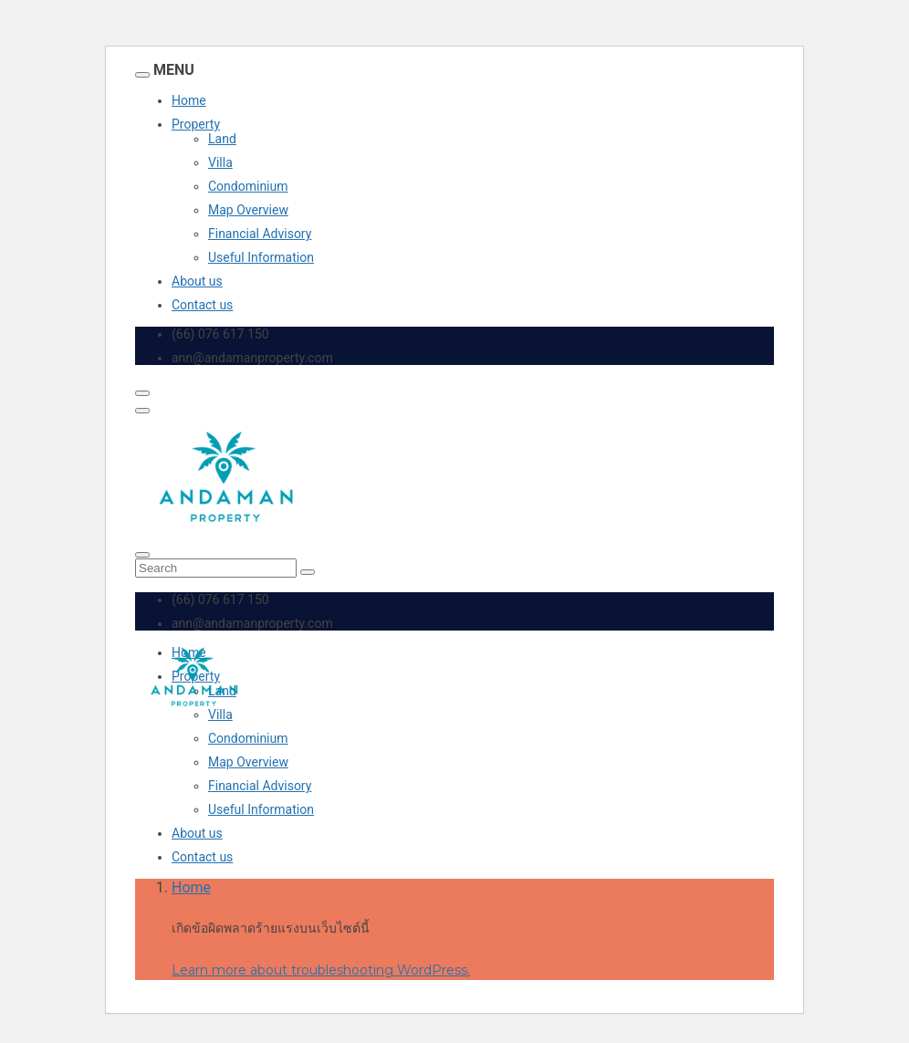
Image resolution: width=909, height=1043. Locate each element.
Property (196, 124)
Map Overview (248, 210)
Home (189, 100)
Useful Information (261, 257)
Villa (220, 162)
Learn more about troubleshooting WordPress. (321, 970)
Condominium (248, 186)
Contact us (202, 304)
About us (197, 281)
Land (222, 138)
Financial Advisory (259, 233)
